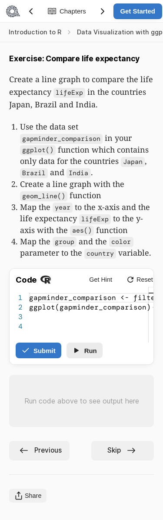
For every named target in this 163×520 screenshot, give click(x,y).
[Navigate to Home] (11, 11)
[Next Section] (102, 11)
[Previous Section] (31, 11)
